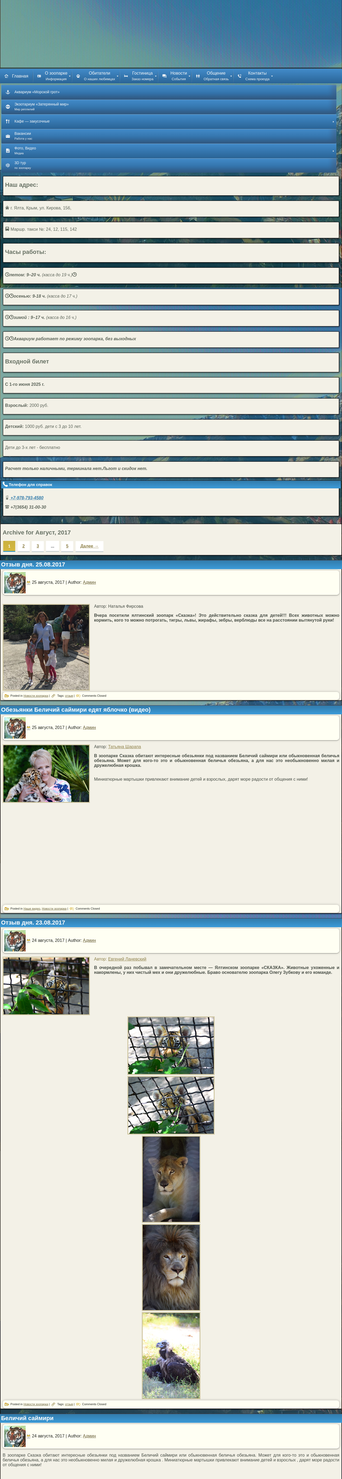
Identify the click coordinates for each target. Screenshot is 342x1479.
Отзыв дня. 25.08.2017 (33, 564)
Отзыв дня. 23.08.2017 (33, 922)
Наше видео (32, 908)
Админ (89, 582)
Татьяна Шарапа (124, 746)
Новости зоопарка (36, 695)
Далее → (89, 546)
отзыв (69, 695)
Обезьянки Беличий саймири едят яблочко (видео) (76, 709)
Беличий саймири (27, 1418)
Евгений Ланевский (127, 959)
